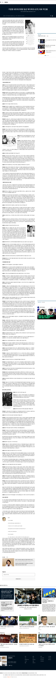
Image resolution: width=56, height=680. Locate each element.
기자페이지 (42, 661)
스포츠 (26, 661)
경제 (33, 656)
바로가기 (52, 307)
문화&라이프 (27, 659)
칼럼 (25, 662)
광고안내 (49, 659)
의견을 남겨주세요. (6, 574)
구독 (7, 557)
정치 (25, 656)
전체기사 (34, 662)
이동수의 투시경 (41, 36)
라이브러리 (42, 659)
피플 (33, 661)
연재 (41, 656)
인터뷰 (3, 557)
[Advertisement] (9, 61)
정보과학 (34, 659)
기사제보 (49, 656)
